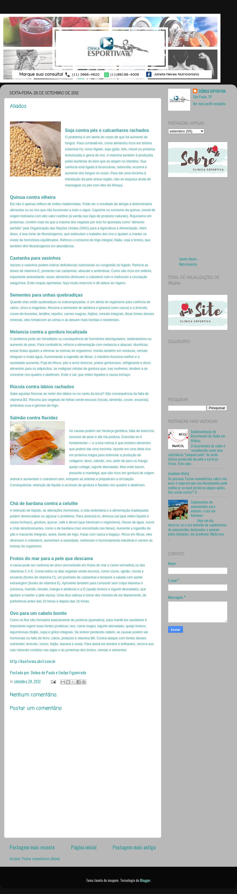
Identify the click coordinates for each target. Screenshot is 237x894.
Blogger (145, 880)
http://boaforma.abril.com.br (33, 661)
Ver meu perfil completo (209, 103)
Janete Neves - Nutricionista (189, 261)
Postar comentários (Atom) (41, 858)
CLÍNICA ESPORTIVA (212, 91)
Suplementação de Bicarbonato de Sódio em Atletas (208, 436)
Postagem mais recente (32, 847)
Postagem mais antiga (134, 847)
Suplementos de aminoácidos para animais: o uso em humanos (203, 508)
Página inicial (83, 847)
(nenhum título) (178, 473)
